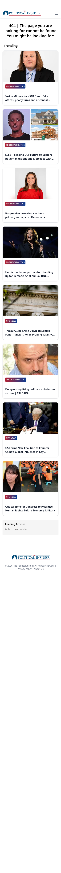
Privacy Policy (24, 568)
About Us (39, 568)
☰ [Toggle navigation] (56, 13)
